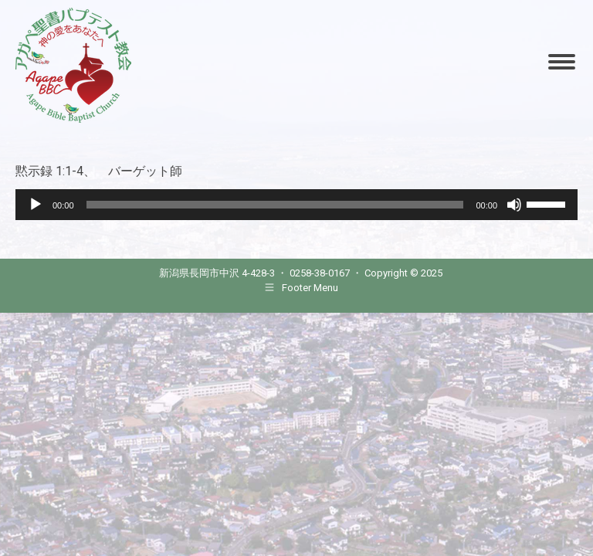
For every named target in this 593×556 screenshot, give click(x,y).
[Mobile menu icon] (562, 61)
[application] (296, 204)
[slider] (275, 204)
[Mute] (514, 204)
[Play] (35, 204)
